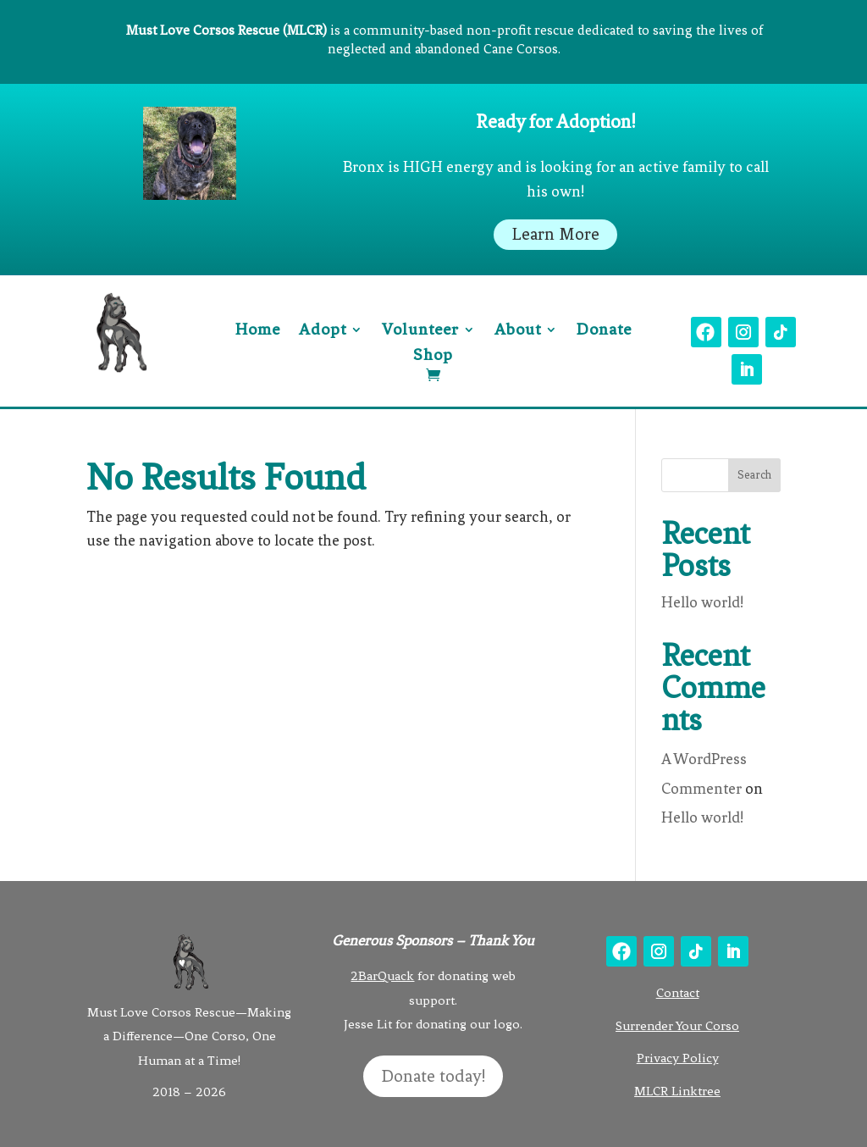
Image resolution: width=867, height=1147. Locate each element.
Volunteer (420, 331)
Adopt (322, 331)
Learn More (555, 234)
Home (257, 331)
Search (754, 474)
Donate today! (433, 1076)
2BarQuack (382, 976)
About (517, 331)
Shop (433, 356)
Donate (604, 331)
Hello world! (702, 602)
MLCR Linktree (677, 1091)
